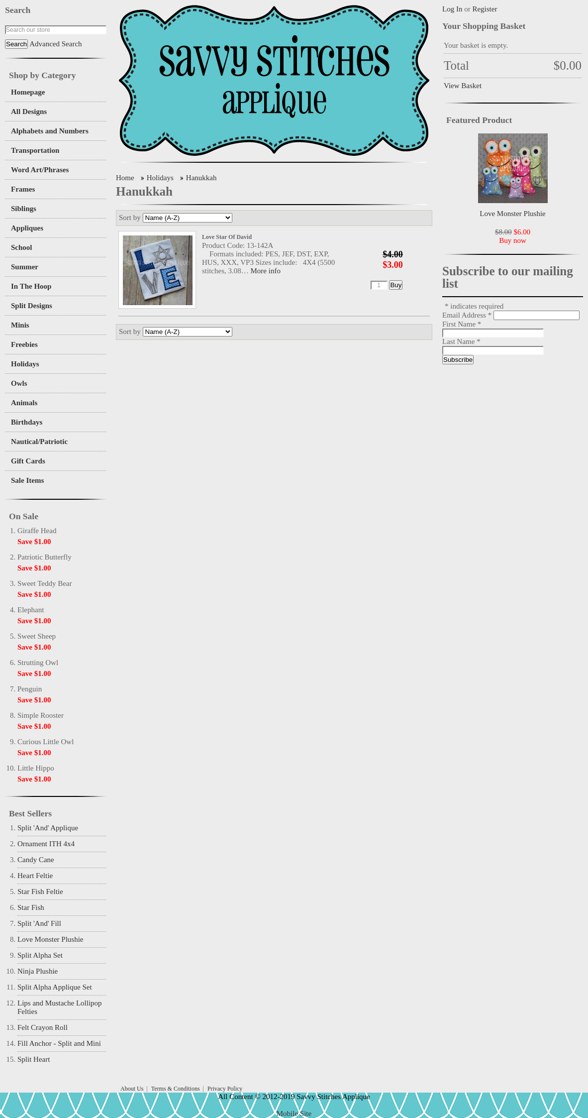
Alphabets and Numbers (50, 131)
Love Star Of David (227, 236)
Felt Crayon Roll (42, 1027)
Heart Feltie (35, 876)
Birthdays (26, 422)
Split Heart (33, 1059)
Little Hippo (35, 768)
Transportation (35, 150)
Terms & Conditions (175, 1088)
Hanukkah (201, 178)
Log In (452, 9)
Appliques (27, 228)
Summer (24, 267)
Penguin (29, 689)
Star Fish (30, 907)
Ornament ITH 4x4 (46, 844)
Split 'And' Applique (47, 828)
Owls (19, 383)
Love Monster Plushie (50, 939)
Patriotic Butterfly (44, 557)
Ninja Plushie (37, 971)
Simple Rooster (40, 715)
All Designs (29, 111)
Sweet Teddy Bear (44, 583)
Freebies (24, 344)
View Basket (463, 86)
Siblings (23, 209)
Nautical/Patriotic (39, 442)
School (21, 247)
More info (266, 271)
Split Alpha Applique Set (54, 987)
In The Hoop (31, 286)
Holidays (25, 364)
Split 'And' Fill (39, 923)
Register (484, 9)
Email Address (467, 315)
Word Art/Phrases (40, 170)
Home (125, 178)
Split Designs (31, 306)
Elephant (30, 610)
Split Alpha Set (40, 955)
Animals (24, 403)
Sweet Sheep (36, 636)
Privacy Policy (224, 1088)
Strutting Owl (37, 663)
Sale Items (27, 480)
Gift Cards (28, 461)
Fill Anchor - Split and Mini (59, 1043)
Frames (23, 189)
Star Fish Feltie (40, 891)
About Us (131, 1088)
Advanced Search (55, 44)
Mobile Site (294, 1114)
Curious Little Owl (45, 742)
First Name (461, 324)
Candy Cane (35, 860)
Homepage (28, 92)
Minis (20, 325)
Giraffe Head (36, 531)
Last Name (461, 341)
